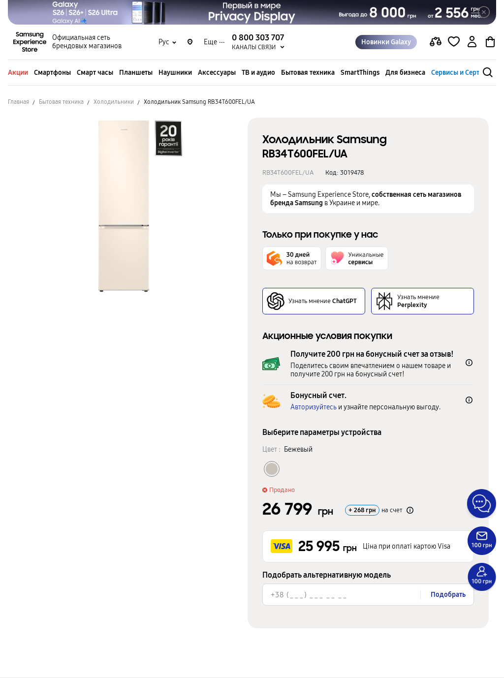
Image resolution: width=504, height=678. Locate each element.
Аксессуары (217, 72)
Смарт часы (95, 72)
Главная (18, 101)
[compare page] (435, 42)
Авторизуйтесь (313, 407)
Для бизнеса (405, 72)
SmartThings (360, 72)
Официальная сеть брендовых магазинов (87, 42)
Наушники (175, 72)
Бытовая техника (308, 72)
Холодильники (114, 101)
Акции (18, 72)
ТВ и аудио (258, 72)
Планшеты (136, 72)
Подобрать (448, 594)
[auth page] (472, 42)
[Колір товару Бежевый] (272, 469)
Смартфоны (52, 72)
